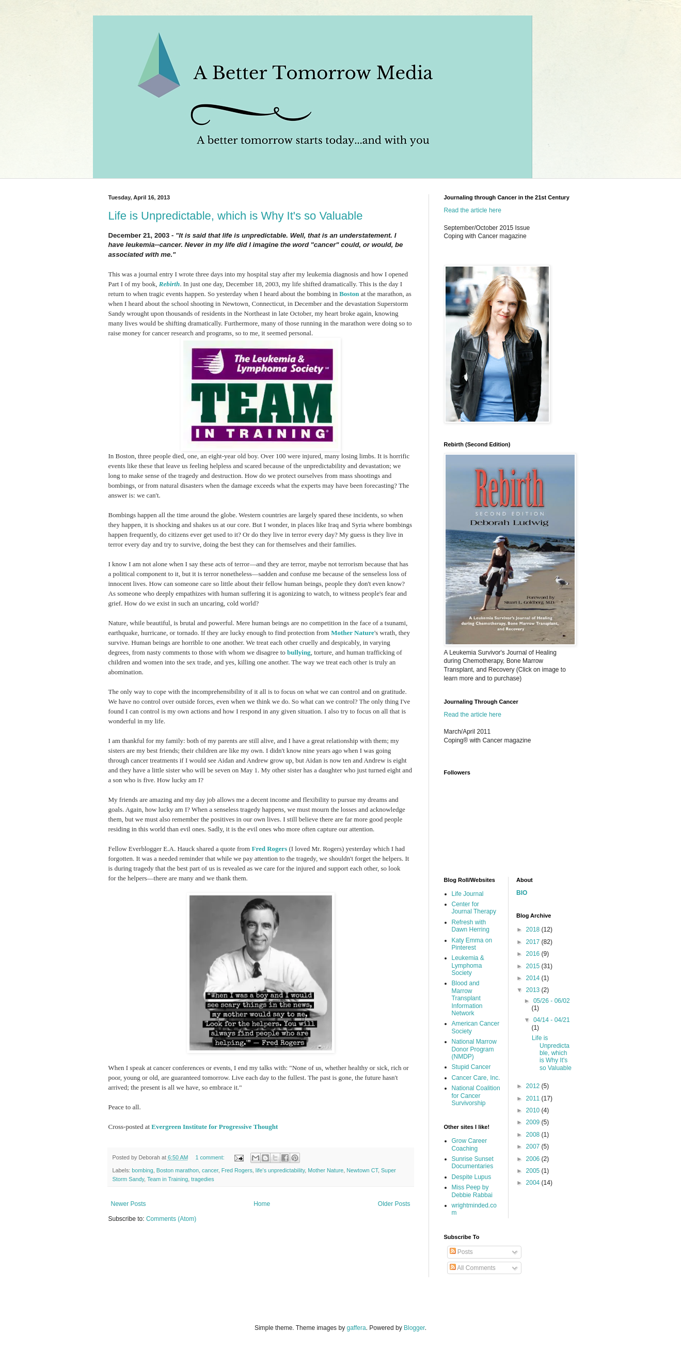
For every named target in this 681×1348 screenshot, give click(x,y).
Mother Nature (352, 633)
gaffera (356, 1327)
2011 (534, 1098)
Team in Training (167, 1179)
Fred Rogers (269, 849)
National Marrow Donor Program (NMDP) (474, 1049)
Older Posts (394, 1203)
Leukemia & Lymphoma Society (468, 965)
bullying (299, 652)
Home (262, 1203)
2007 (534, 1146)
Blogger (414, 1327)
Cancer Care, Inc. (476, 1077)
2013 (534, 990)
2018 (534, 929)
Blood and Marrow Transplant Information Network (467, 998)
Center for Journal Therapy (474, 908)
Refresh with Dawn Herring (470, 926)
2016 (534, 953)
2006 (534, 1159)
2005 (534, 1170)
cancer (210, 1170)
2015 (534, 966)
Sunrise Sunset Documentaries (473, 1162)
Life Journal (468, 893)
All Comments (473, 1268)
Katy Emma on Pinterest (472, 944)
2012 (534, 1086)
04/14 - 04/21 (551, 1020)
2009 (534, 1122)
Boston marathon (177, 1170)
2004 (534, 1182)
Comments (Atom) (171, 1218)
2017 (534, 942)
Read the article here (472, 210)
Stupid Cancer (471, 1067)
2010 (534, 1110)
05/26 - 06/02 (551, 1000)
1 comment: (210, 1157)
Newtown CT (362, 1170)
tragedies (202, 1179)
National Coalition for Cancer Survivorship (476, 1095)
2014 (534, 978)
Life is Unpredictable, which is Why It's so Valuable (235, 215)
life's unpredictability (280, 1170)
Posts (461, 1252)
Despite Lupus (472, 1177)
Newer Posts (128, 1203)
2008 (534, 1134)
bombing (142, 1170)
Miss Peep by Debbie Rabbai (472, 1191)
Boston (349, 294)
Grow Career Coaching (469, 1144)
